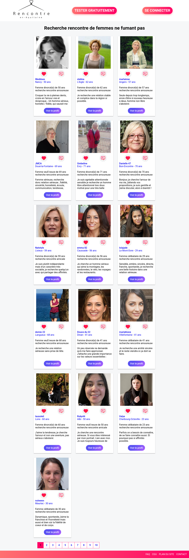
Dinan (80, 334)
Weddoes (40, 79)
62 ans (89, 82)
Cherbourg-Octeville (129, 419)
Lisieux (39, 250)
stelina (80, 79)
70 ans (138, 166)
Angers (123, 82)
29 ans (138, 250)
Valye (122, 416)
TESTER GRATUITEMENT (94, 11)
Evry (79, 166)
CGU (154, 554)
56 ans (93, 250)
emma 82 (82, 247)
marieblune (125, 332)
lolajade (123, 247)
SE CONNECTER (157, 11)
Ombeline (82, 163)
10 (96, 545)
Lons (37, 419)
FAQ (148, 554)
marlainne (124, 79)
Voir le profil (52, 110)
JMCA (38, 163)
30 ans (49, 503)
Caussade (82, 250)
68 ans (50, 334)
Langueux (40, 334)
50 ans (47, 82)
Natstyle (39, 247)
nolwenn (39, 500)
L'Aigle (80, 82)
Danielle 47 (125, 163)
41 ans (88, 334)
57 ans (132, 82)
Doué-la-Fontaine (44, 166)
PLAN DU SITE (166, 554)
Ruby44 (81, 416)
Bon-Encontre (126, 166)
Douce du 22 (83, 332)
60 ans (45, 419)
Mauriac (39, 503)
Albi (79, 419)
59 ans (48, 250)
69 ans (58, 166)
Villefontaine (125, 334)
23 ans (145, 419)
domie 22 (40, 332)
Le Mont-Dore (126, 250)
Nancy (38, 82)
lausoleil (39, 416)
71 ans (87, 166)
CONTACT (181, 554)
